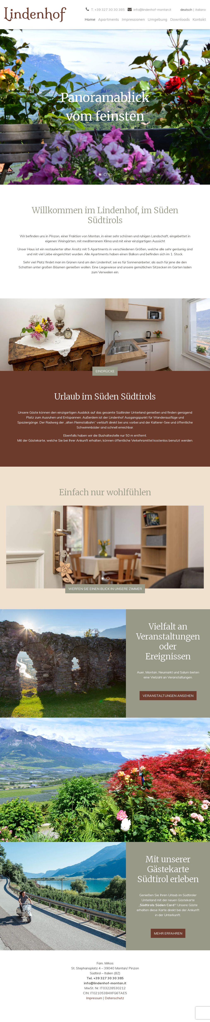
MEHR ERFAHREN (168, 933)
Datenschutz (114, 998)
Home (90, 19)
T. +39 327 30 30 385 (105, 9)
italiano (200, 9)
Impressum (94, 998)
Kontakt (199, 19)
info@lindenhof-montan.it (149, 9)
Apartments (108, 19)
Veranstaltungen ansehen (168, 696)
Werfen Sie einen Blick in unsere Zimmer (105, 589)
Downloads (180, 19)
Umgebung (157, 19)
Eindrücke (105, 371)
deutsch (186, 9)
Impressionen (133, 19)
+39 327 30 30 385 (108, 978)
